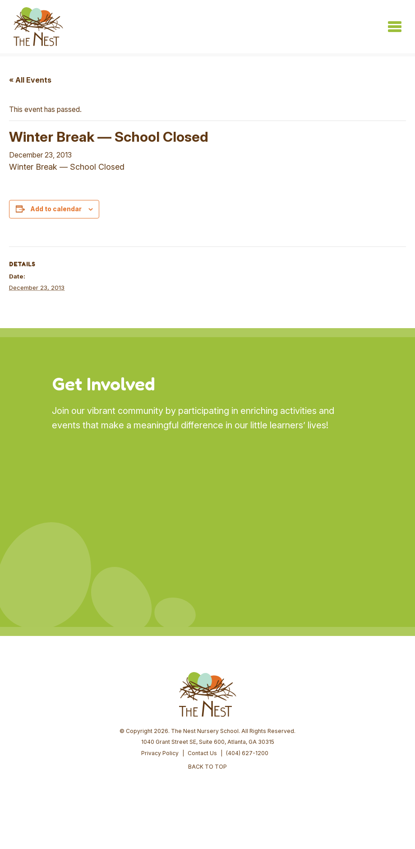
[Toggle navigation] (394, 26)
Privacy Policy (160, 753)
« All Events (30, 79)
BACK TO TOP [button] (207, 766)
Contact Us (202, 753)
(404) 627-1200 (247, 753)
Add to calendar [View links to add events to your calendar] (56, 209)
